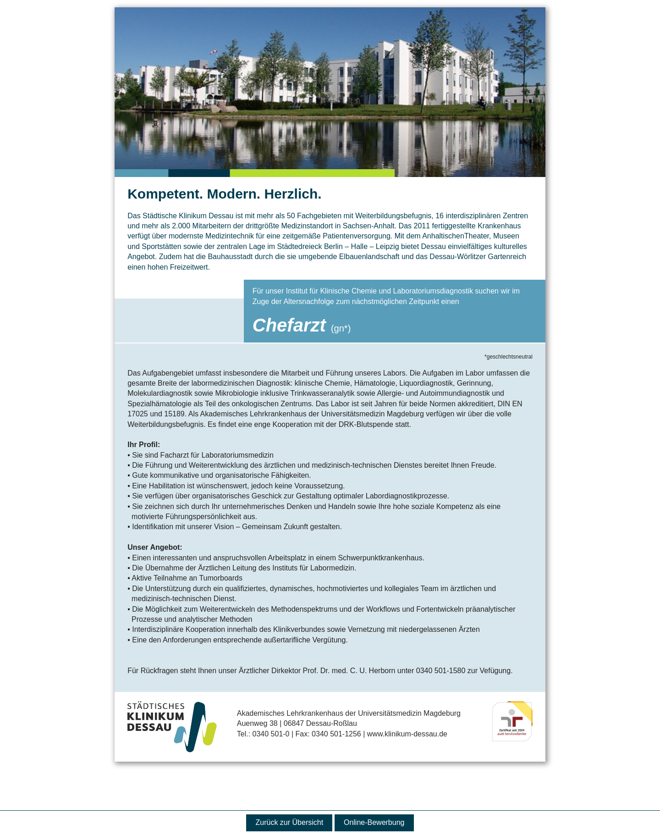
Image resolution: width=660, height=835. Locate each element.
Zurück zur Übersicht (290, 822)
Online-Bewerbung (374, 822)
